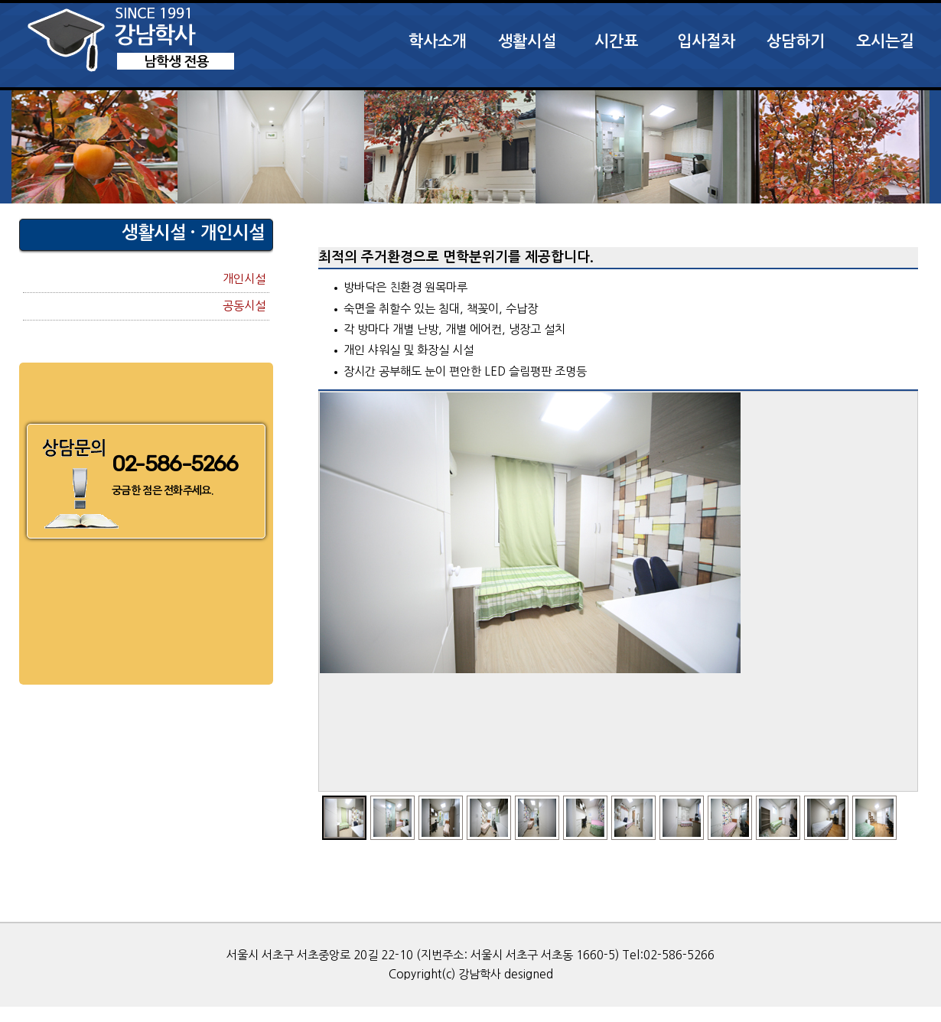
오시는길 (885, 41)
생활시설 (527, 41)
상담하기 (796, 41)
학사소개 (438, 41)
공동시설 (244, 305)
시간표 (616, 41)
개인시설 (244, 279)
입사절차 (706, 41)
